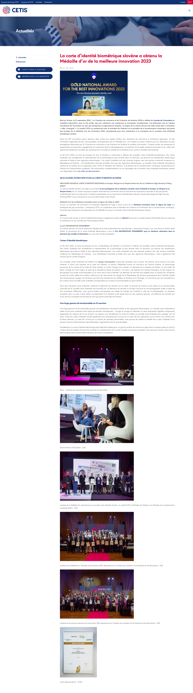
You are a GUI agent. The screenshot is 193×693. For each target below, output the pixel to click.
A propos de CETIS (27, 2)
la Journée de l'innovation (161, 121)
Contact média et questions (31, 70)
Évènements (48, 2)
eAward (125, 218)
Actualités (39, 2)
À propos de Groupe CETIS (10, 2)
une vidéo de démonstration (88, 171)
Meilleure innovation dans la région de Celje (152, 205)
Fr (190, 2)
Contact (182, 2)
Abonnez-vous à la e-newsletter (33, 77)
